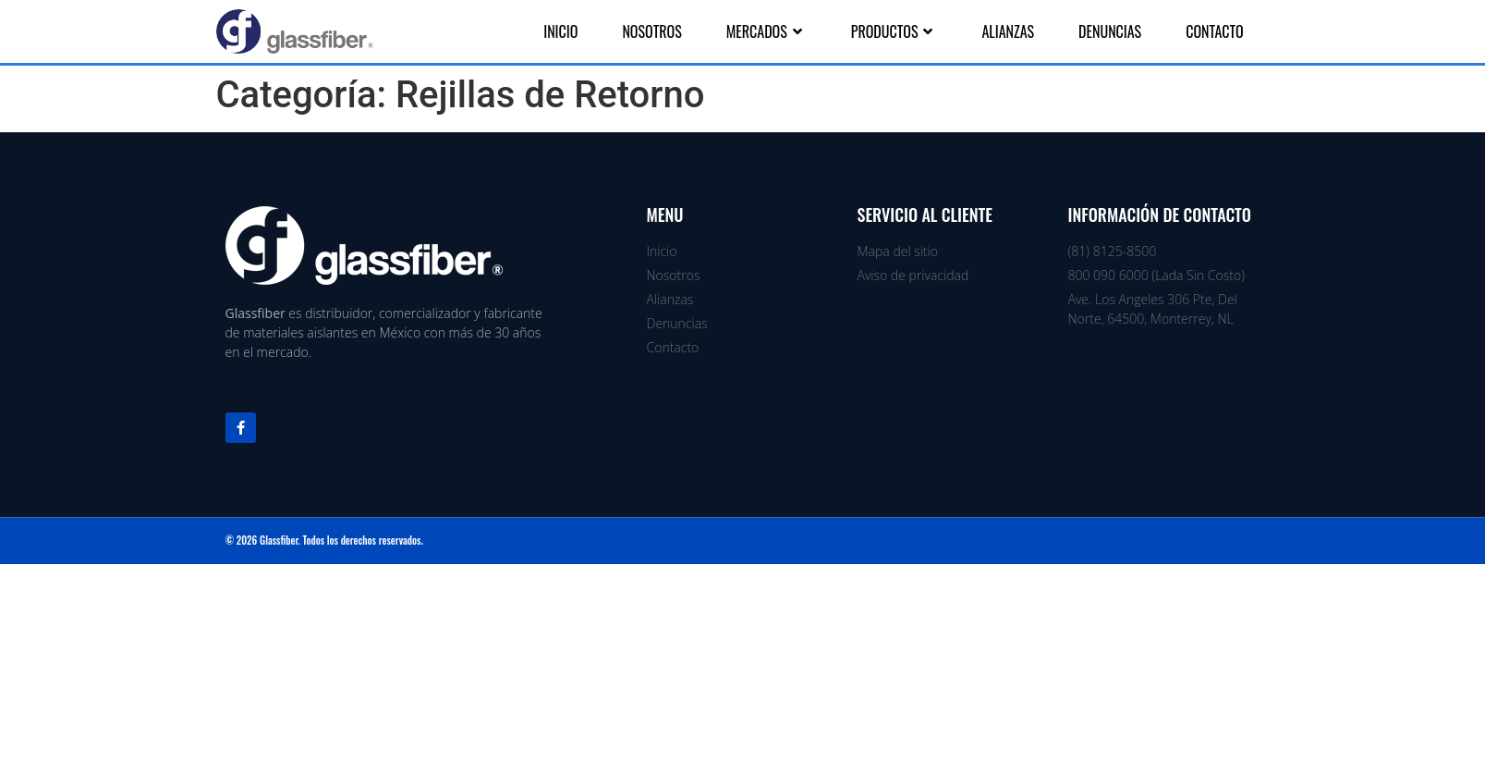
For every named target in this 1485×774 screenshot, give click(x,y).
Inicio (560, 31)
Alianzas (1007, 31)
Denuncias (1109, 31)
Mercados (766, 31)
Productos (894, 31)
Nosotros (651, 31)
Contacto (1214, 31)
